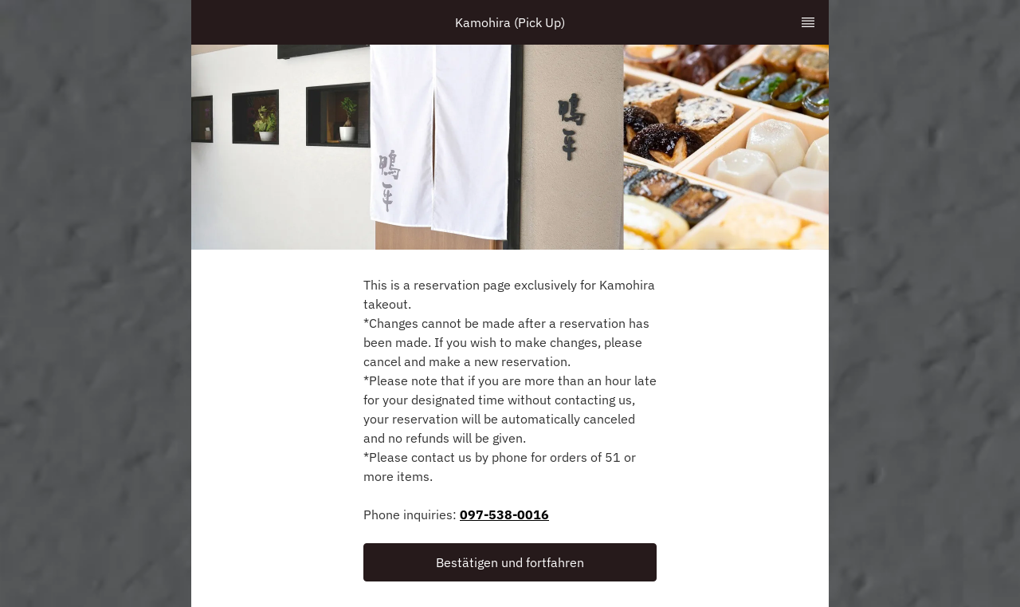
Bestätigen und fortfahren (510, 562)
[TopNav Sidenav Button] (808, 22)
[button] (510, 562)
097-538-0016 (504, 514)
